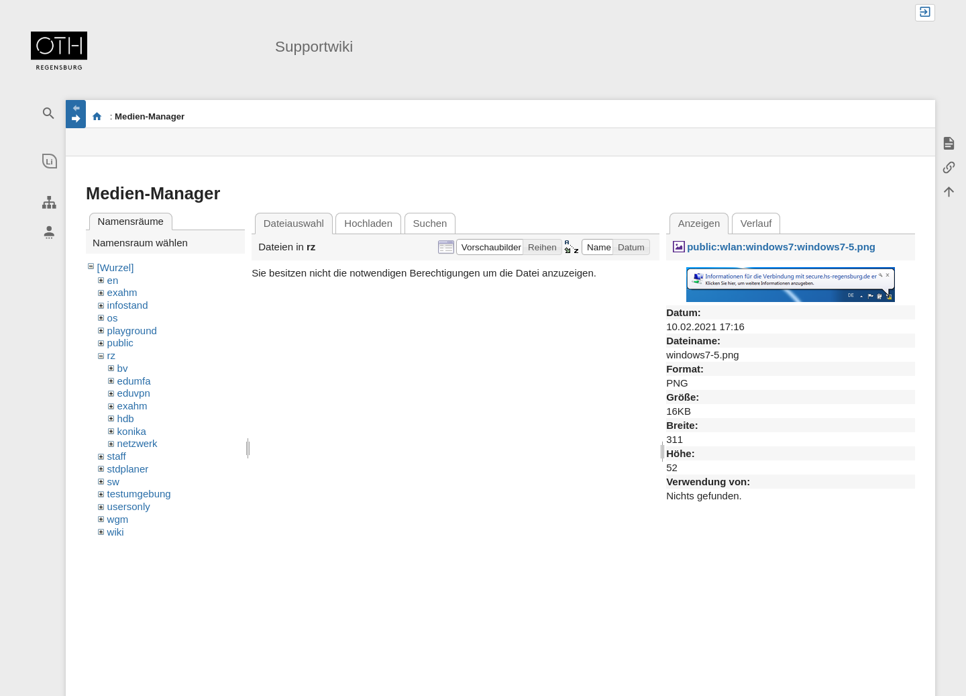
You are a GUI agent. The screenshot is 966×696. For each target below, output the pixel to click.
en (113, 280)
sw (113, 481)
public (120, 342)
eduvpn (133, 393)
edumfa (134, 381)
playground (132, 330)
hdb (125, 418)
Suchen (430, 223)
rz (111, 355)
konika (131, 431)
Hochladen (368, 223)
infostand (127, 305)
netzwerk (137, 443)
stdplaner (128, 469)
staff (116, 456)
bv (122, 368)
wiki (115, 532)
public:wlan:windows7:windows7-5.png (781, 246)
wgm (118, 519)
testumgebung (139, 493)
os (112, 318)
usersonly (128, 506)
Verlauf (756, 223)
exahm (122, 292)
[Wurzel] (115, 267)
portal (97, 116)
